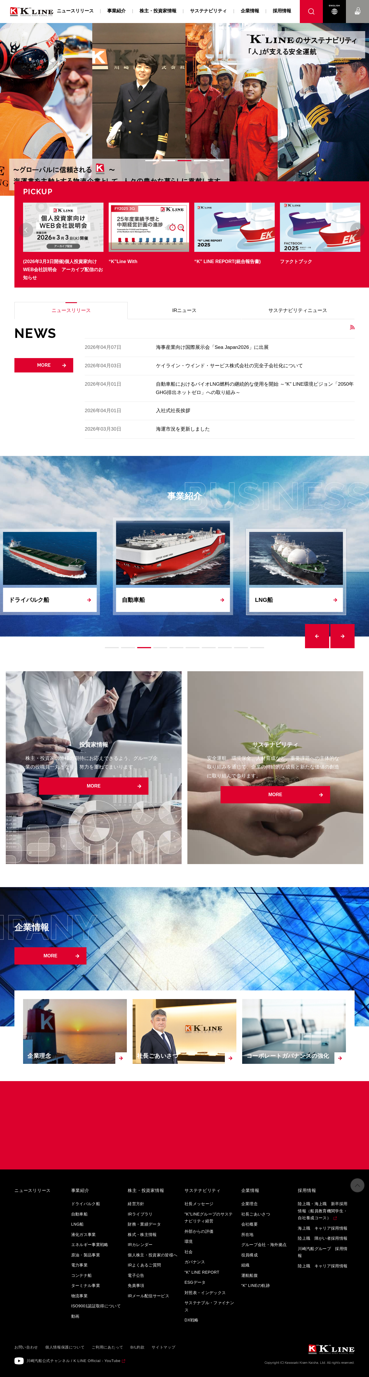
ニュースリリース (75, 10)
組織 (245, 1265)
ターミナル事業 (85, 1285)
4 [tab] (201, 160)
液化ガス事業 (83, 1234)
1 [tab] (152, 160)
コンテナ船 (81, 1275)
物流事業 (79, 1296)
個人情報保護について (65, 1347)
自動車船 (79, 1214)
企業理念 (249, 1203)
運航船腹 (249, 1275)
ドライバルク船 (85, 1203)
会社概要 (249, 1224)
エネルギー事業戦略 (89, 1244)
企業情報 (250, 10)
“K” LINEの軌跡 (255, 1285)
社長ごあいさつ (255, 1214)
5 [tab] (217, 160)
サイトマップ (163, 1347)
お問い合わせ (358, 5)
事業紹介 (116, 10)
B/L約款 (138, 1347)
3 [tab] (184, 160)
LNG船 (77, 1224)
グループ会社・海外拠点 (264, 1244)
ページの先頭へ (357, 1185)
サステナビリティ (208, 10)
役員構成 (249, 1255)
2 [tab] (168, 160)
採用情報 (282, 10)
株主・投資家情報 (158, 10)
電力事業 (79, 1265)
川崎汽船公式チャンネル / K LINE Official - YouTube (74, 1361)
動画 (75, 1316)
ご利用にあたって (107, 1347)
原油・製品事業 (85, 1255)
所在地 (247, 1234)
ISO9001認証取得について (96, 1306)
